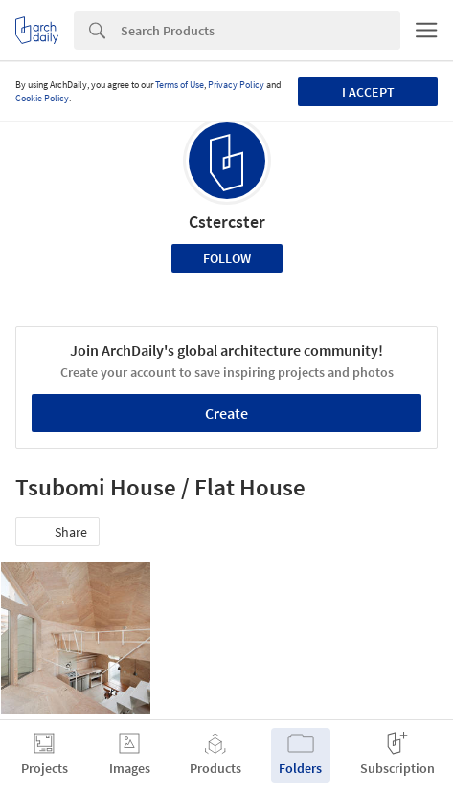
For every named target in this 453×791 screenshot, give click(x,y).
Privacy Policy (236, 84)
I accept (368, 91)
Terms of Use (179, 84)
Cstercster (227, 221)
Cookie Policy (42, 98)
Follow (227, 258)
